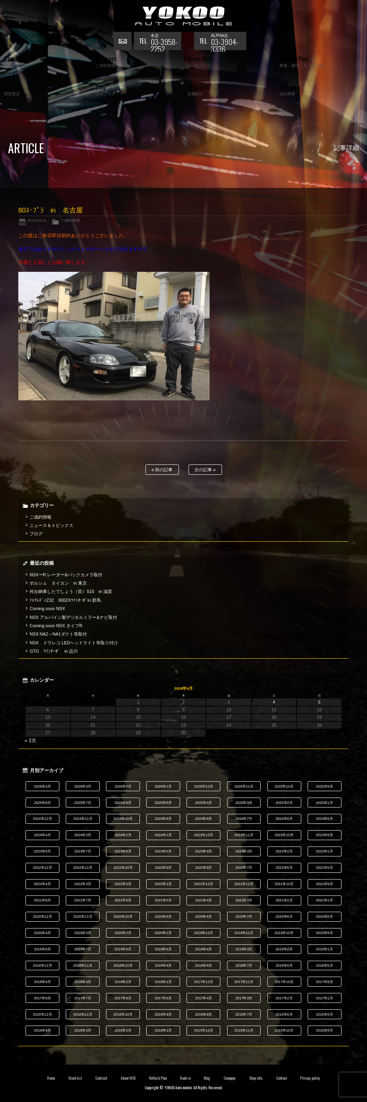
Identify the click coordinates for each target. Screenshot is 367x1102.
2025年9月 (324, 786)
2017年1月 (324, 998)
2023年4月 (203, 851)
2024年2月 (122, 835)
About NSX (128, 1078)
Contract (101, 1078)
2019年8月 (42, 949)
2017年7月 (82, 998)
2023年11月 (243, 835)
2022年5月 (324, 868)
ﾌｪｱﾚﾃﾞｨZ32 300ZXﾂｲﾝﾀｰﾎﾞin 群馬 (65, 600)
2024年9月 (163, 819)
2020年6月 (284, 917)
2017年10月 (284, 982)
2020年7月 (244, 917)
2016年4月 (42, 1030)
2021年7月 (82, 900)
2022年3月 (82, 884)
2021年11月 (243, 884)
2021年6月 (122, 900)
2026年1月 (163, 786)
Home (51, 1078)
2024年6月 (284, 819)
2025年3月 (244, 803)
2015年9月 (324, 1030)
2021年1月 (324, 900)
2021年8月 (42, 900)
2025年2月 (284, 803)
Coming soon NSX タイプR (55, 625)
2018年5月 (324, 965)
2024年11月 (82, 819)
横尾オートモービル (184, 16)
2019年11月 (243, 933)
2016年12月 (42, 1014)
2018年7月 (244, 965)
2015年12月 (203, 1030)
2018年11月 (82, 965)
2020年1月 (163, 933)
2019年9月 (324, 933)
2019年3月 (244, 949)
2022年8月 (203, 868)
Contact (281, 1078)
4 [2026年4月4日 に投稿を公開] (274, 702)
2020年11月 (82, 917)
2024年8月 (203, 819)
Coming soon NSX (47, 608)
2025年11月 (243, 786)
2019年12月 (203, 933)
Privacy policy (310, 1078)
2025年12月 (203, 786)
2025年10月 (284, 786)
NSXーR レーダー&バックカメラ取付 (65, 574)
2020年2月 (122, 933)
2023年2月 (284, 851)
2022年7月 (244, 868)
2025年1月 (324, 803)
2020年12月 (42, 917)
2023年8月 (42, 851)
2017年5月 (163, 998)
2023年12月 (203, 835)
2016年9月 (163, 1014)
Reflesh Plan (158, 1078)
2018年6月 (284, 965)
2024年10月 (123, 819)
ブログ (36, 533)
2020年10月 (123, 917)
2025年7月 (82, 803)
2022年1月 (163, 884)
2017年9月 (324, 982)
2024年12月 (42, 819)
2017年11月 (243, 982)
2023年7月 (82, 851)
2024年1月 (163, 835)
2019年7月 (82, 949)
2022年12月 (42, 868)
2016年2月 (122, 1030)
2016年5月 (324, 1014)
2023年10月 (284, 835)
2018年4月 (42, 982)
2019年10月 (284, 933)
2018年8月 (203, 965)
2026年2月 (122, 786)
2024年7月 (244, 819)
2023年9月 (324, 835)
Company (230, 1078)
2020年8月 (203, 917)
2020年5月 (324, 917)
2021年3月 (244, 900)
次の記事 (205, 469)
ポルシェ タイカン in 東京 (57, 583)
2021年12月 (203, 884)
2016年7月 (244, 1014)
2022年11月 (82, 868)
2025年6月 (122, 803)
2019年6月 (122, 949)
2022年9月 (163, 868)
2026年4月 (42, 786)
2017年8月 (42, 998)
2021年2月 (284, 900)
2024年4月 (42, 835)
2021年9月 (324, 884)
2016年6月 (284, 1014)
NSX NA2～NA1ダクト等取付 (58, 634)
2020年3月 (82, 933)
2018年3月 (82, 982)
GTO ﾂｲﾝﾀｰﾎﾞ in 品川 (53, 651)
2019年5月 (163, 949)
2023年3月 (244, 851)
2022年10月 (123, 868)
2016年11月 (82, 1014)
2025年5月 (163, 803)
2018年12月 (42, 965)
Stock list (75, 1078)
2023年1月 (324, 851)
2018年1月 (163, 982)
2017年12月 (203, 982)
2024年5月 (324, 819)
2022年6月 (284, 868)
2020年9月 (163, 917)
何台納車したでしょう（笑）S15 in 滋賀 (70, 591)
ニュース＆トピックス (51, 525)
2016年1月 (163, 1030)
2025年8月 (42, 803)
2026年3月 (82, 786)
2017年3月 (244, 998)
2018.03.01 (37, 220)
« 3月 (30, 740)
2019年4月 (203, 949)
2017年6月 (122, 998)
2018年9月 (163, 965)
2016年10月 (123, 1014)
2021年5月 (163, 900)
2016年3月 (82, 1030)
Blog (207, 1078)
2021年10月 (284, 884)
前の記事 (162, 469)
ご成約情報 (70, 220)
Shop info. (256, 1078)
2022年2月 (122, 884)
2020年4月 (42, 933)
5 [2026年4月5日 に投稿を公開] (319, 702)
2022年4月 (42, 884)
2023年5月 (163, 851)
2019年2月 (284, 949)
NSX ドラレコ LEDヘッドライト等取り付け (73, 642)
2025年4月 (203, 803)
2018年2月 (122, 982)
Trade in (185, 1078)
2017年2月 (284, 998)
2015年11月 (243, 1030)
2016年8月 (203, 1014)
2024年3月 (82, 835)
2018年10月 (123, 965)
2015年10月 (284, 1030)
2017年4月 (203, 998)
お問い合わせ (123, 42)
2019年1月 (324, 949)
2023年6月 (122, 851)
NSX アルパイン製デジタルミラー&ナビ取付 (73, 617)
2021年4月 (203, 900)
